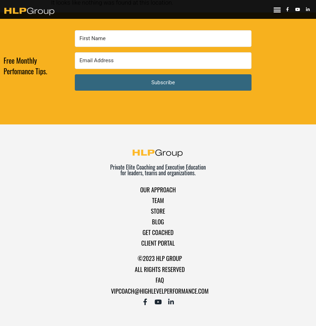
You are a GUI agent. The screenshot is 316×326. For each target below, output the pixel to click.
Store (158, 211)
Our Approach (158, 189)
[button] (277, 9)
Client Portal (158, 243)
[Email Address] (163, 60)
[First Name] (163, 38)
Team (158, 200)
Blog (158, 221)
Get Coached (158, 232)
